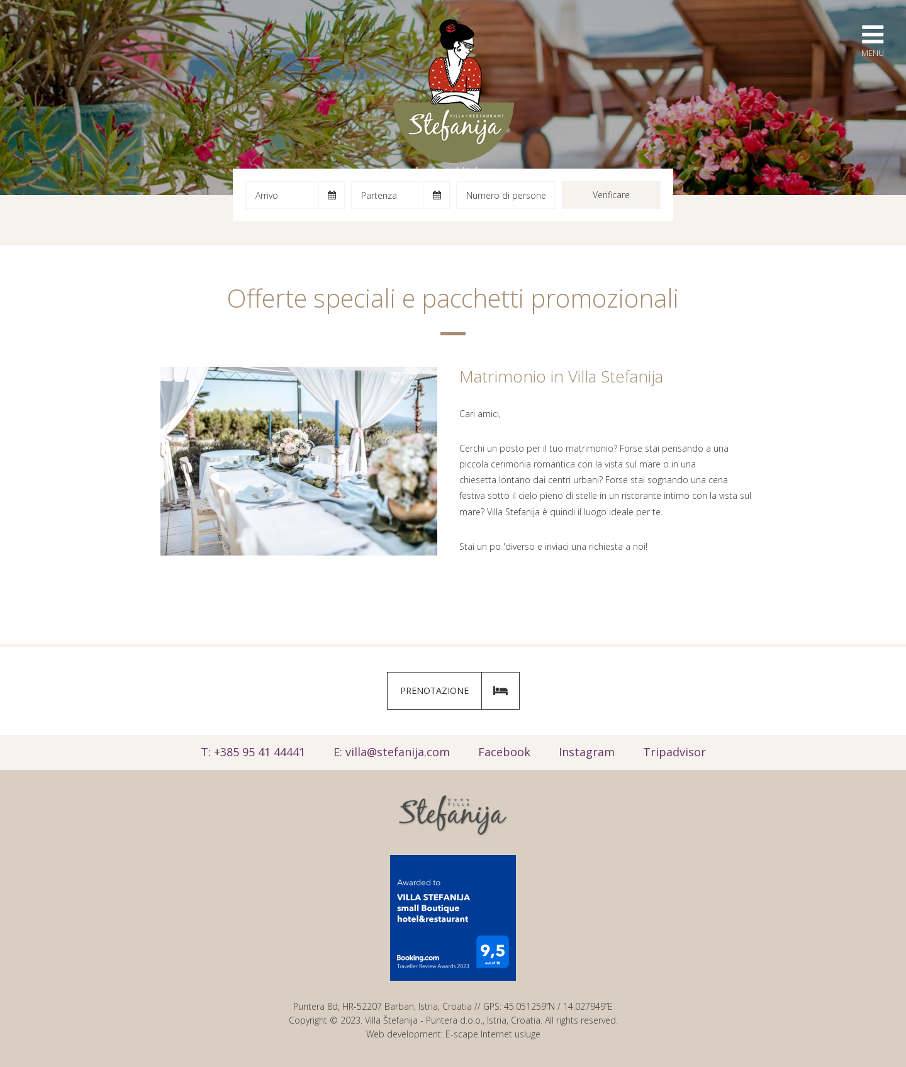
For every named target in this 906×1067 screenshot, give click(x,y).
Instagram (587, 751)
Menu (872, 40)
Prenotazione (459, 691)
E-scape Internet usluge (492, 1034)
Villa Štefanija (453, 91)
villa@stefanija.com (397, 751)
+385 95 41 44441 (259, 751)
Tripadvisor (674, 751)
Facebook (504, 751)
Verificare (611, 195)
